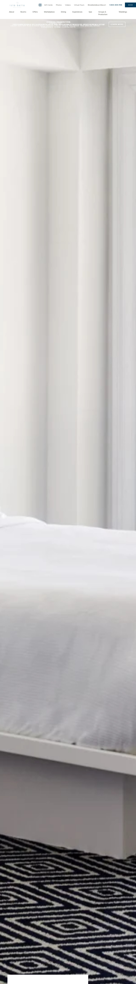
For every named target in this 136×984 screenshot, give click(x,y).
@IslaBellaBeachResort (97, 5)
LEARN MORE (117, 24)
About (11, 12)
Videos (68, 5)
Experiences (77, 12)
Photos (59, 5)
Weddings (123, 12)
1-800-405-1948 (115, 5)
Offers (35, 12)
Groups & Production (102, 13)
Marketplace (49, 12)
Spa (90, 12)
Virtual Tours (79, 5)
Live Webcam (41, 4)
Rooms (23, 12)
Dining (63, 12)
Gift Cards (48, 5)
